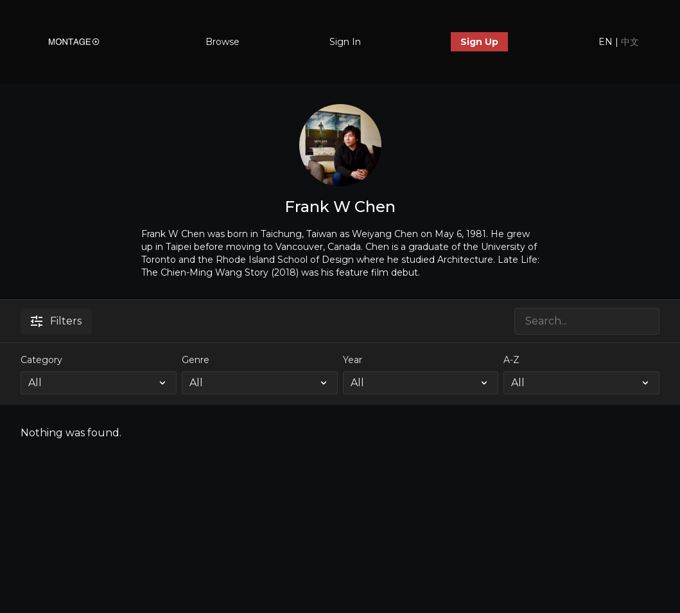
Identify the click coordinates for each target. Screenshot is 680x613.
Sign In (345, 42)
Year (352, 360)
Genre (195, 360)
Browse (222, 42)
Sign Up (479, 42)
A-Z (511, 360)
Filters (56, 321)
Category (41, 360)
